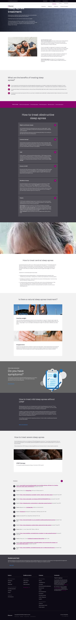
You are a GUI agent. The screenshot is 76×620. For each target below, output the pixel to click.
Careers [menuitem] (40, 589)
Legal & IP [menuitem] (21, 616)
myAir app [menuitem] (9, 590)
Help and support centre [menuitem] (43, 605)
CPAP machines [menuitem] (26, 580)
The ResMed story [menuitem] (42, 582)
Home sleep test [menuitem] (11, 596)
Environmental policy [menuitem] (42, 591)
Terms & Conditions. (57, 587)
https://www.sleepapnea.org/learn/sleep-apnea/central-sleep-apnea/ (35, 525)
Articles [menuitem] (9, 592)
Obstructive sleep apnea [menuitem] (24, 104)
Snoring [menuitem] (60, 3)
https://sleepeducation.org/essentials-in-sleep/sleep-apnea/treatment (36, 503)
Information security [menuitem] (42, 595)
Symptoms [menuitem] (43, 6)
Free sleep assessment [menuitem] (12, 588)
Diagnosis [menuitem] (50, 6)
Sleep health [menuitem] (66, 3)
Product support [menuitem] (42, 607)
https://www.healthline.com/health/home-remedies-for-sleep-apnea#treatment (38, 533)
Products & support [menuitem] (64, 6)
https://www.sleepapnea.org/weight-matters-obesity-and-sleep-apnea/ (36, 494)
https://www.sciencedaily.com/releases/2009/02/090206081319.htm (35, 499)
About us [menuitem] (40, 580)
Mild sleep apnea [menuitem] (51, 104)
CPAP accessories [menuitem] (26, 584)
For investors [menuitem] (41, 593)
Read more (66, 584)
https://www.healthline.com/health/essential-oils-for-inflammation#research (37, 547)
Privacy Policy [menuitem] (26, 616)
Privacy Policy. (63, 590)
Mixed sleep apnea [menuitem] (43, 104)
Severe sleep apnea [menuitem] (59, 104)
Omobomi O (22, 511)
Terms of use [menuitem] (16, 616)
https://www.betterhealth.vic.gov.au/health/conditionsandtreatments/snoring (37, 519)
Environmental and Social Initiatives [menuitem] (45, 586)
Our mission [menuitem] (41, 584)
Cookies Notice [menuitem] (33, 616)
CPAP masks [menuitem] (25, 582)
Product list (25, 587)
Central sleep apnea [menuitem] (34, 104)
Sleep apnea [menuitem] (54, 3)
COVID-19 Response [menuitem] (42, 597)
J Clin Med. (29, 507)
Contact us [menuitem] (41, 603)
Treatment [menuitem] (56, 6)
